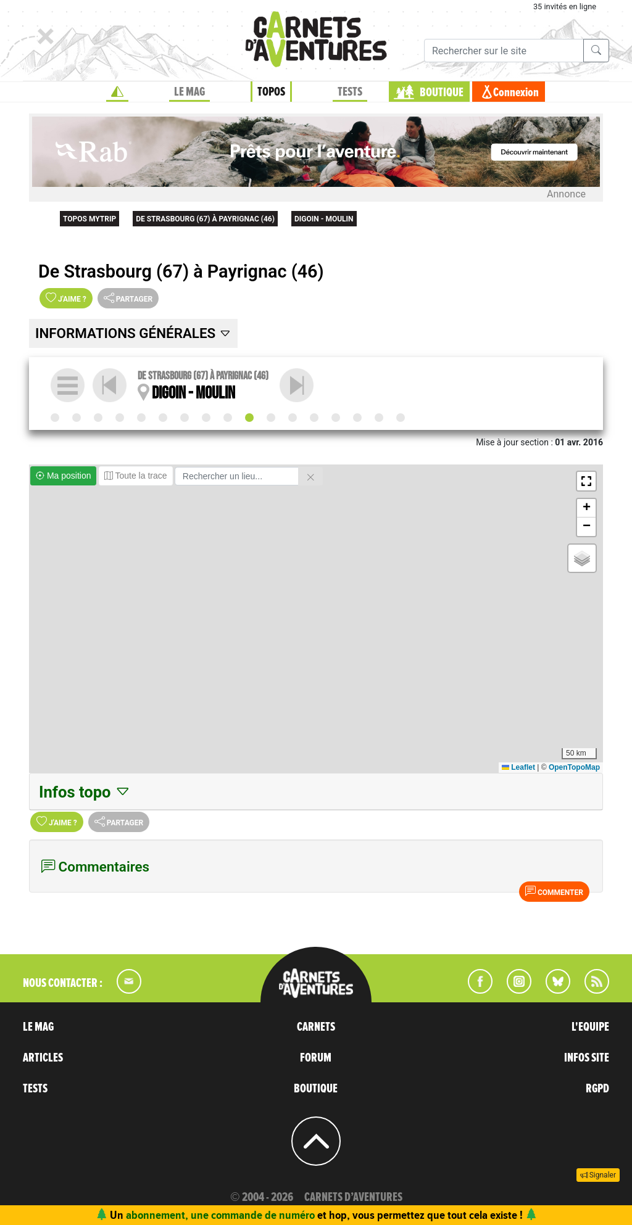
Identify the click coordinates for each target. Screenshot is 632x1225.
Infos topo (85, 792)
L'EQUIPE (590, 1027)
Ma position (63, 476)
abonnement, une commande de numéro (220, 1214)
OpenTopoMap (574, 767)
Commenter (554, 891)
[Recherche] (504, 50)
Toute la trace (135, 476)
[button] (586, 481)
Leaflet (518, 767)
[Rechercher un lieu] (237, 476)
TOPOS (271, 92)
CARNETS (316, 1027)
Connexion (516, 92)
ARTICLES (43, 1058)
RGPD (597, 1089)
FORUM (315, 1058)
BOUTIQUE (442, 92)
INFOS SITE (586, 1058)
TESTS (350, 92)
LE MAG (189, 92)
